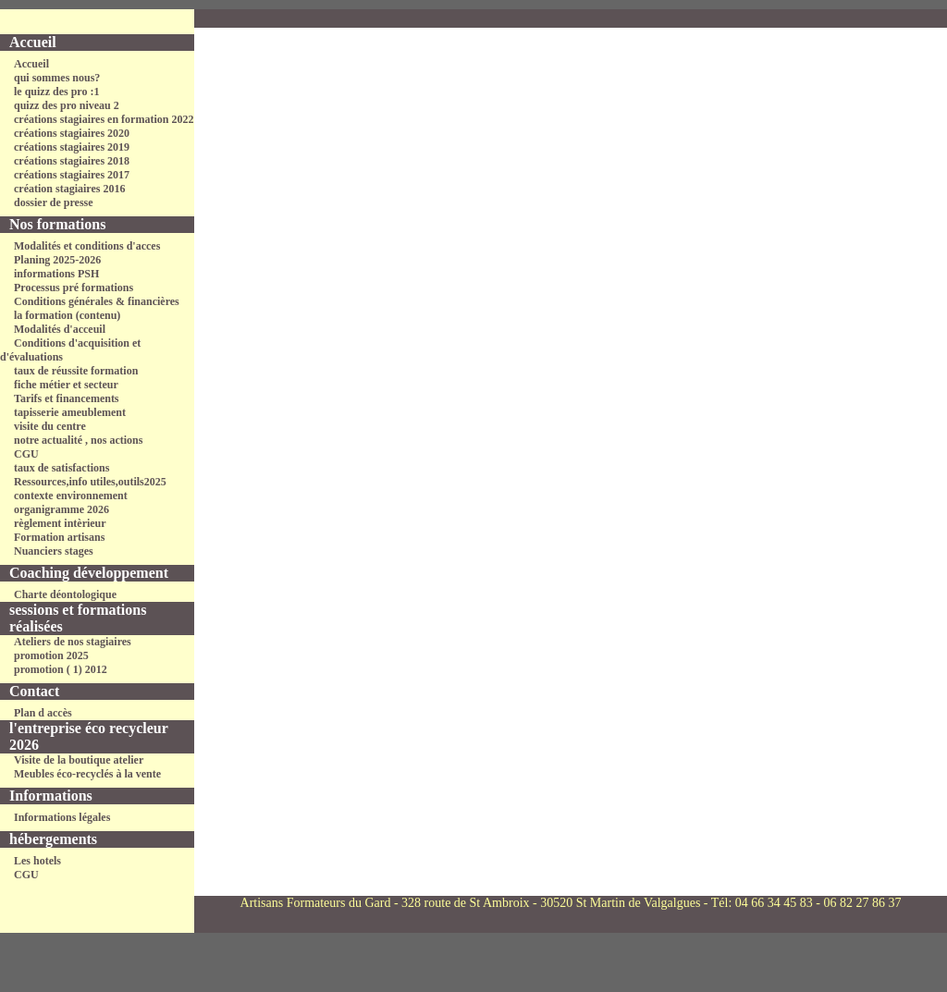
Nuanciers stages (53, 551)
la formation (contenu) (67, 315)
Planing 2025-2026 (57, 259)
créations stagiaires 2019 (71, 147)
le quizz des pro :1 (56, 91)
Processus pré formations (73, 287)
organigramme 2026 (61, 509)
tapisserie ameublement (70, 412)
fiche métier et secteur (66, 384)
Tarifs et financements (66, 398)
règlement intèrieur (60, 523)
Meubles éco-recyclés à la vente (87, 773)
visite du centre (50, 426)
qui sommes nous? (57, 77)
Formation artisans (59, 537)
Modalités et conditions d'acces (87, 245)
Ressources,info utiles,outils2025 (90, 481)
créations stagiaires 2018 (71, 160)
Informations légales (62, 817)
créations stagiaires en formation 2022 (103, 119)
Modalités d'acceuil (59, 329)
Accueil (31, 63)
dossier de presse (53, 202)
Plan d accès (43, 712)
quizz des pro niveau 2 (66, 105)
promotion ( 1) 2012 (60, 669)
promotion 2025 (51, 655)
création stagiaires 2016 (69, 188)
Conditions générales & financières (96, 301)
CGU (26, 453)
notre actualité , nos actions (78, 440)
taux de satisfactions (61, 467)
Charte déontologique (65, 594)
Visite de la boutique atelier (78, 759)
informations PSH (56, 273)
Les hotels (37, 860)
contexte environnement (71, 495)
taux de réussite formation (76, 370)
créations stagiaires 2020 (71, 133)
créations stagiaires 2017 (71, 174)
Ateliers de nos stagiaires (72, 641)
